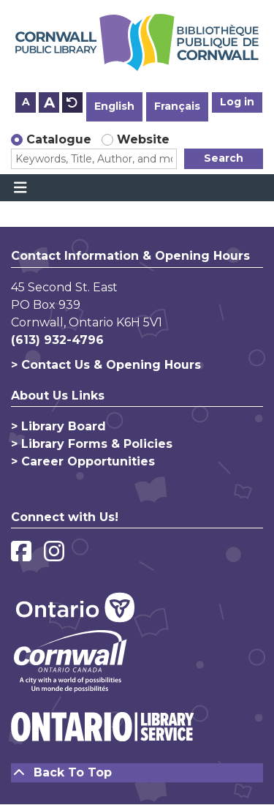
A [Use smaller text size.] (26, 101)
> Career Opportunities (83, 461)
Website (143, 139)
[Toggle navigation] (20, 188)
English (114, 106)
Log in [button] (237, 101)
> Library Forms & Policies (91, 444)
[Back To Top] (137, 772)
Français (177, 106)
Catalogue (58, 139)
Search (223, 158)
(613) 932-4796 (57, 340)
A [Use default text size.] (72, 102)
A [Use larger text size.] (49, 102)
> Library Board (58, 426)
